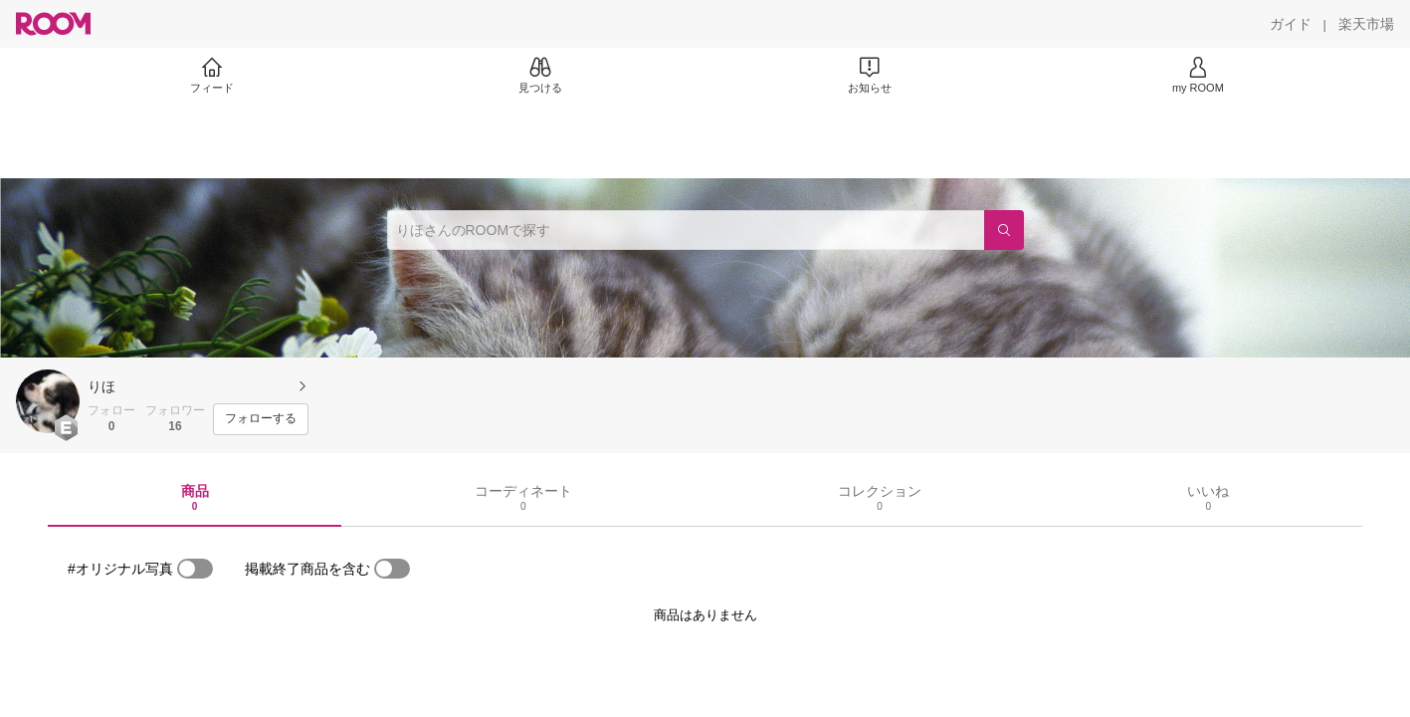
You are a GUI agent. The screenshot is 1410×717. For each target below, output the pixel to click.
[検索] (1004, 230)
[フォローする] (260, 419)
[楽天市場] (1366, 24)
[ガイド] (1290, 24)
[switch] (195, 569)
